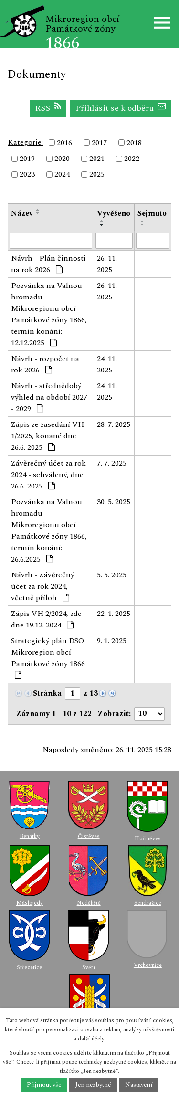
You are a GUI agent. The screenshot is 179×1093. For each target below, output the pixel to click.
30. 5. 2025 (113, 502)
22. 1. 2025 (113, 613)
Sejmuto (152, 213)
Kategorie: (25, 142)
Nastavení (138, 1085)
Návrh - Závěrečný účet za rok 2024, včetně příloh (42, 586)
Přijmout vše (44, 1085)
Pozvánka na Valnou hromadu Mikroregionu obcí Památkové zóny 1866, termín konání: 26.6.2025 (49, 530)
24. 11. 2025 (107, 364)
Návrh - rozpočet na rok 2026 (45, 364)
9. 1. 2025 (111, 641)
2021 (97, 158)
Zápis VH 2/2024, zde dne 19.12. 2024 (46, 619)
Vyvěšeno (113, 213)
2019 (27, 158)
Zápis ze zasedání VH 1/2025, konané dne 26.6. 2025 (47, 436)
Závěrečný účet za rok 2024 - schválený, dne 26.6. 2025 (48, 474)
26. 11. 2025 (107, 264)
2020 (62, 158)
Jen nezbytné (93, 1085)
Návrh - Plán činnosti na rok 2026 (48, 264)
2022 (131, 158)
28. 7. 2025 (113, 424)
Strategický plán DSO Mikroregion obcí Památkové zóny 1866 (48, 657)
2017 (99, 143)
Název (22, 213)
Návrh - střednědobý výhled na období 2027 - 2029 (49, 397)
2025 (97, 174)
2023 (27, 174)
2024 (62, 174)
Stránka (47, 693)
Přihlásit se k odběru (121, 108)
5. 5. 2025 (111, 575)
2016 (64, 143)
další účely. (92, 1038)
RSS (48, 108)
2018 (134, 143)
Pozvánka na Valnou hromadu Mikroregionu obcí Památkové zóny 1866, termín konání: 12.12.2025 (49, 314)
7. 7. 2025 (111, 463)
